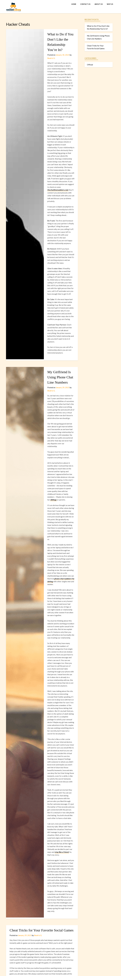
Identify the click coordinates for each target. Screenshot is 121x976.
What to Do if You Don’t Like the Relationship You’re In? (56, 39)
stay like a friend (59, 670)
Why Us (110, 4)
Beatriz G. (67, 50)
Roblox (54, 840)
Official (90, 65)
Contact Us (85, 4)
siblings (51, 397)
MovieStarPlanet (23, 843)
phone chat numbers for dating (51, 459)
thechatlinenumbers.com (48, 150)
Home (73, 4)
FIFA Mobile (36, 843)
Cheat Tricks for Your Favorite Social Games (41, 737)
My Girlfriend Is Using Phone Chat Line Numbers (54, 303)
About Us (99, 4)
